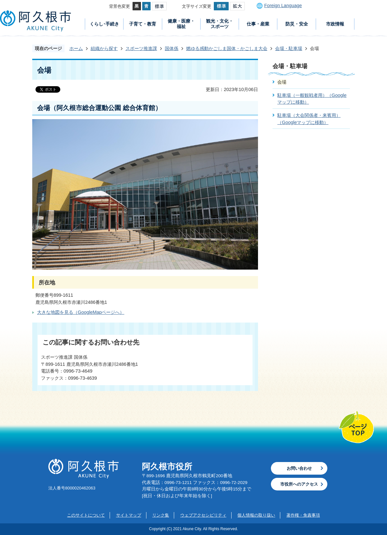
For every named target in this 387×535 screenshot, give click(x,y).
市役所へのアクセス (299, 484)
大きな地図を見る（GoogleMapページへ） (80, 312)
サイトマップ (128, 515)
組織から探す (104, 48)
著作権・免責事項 (303, 515)
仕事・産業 (258, 23)
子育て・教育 (142, 23)
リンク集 (160, 515)
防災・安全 (296, 23)
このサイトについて (86, 515)
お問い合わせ (299, 468)
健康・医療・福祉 (181, 23)
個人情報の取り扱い (256, 515)
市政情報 (335, 23)
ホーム (76, 48)
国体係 (171, 48)
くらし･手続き (104, 23)
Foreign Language (283, 5)
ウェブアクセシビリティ (203, 515)
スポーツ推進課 (141, 48)
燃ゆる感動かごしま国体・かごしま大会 (226, 48)
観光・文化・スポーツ (219, 23)
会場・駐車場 (288, 48)
